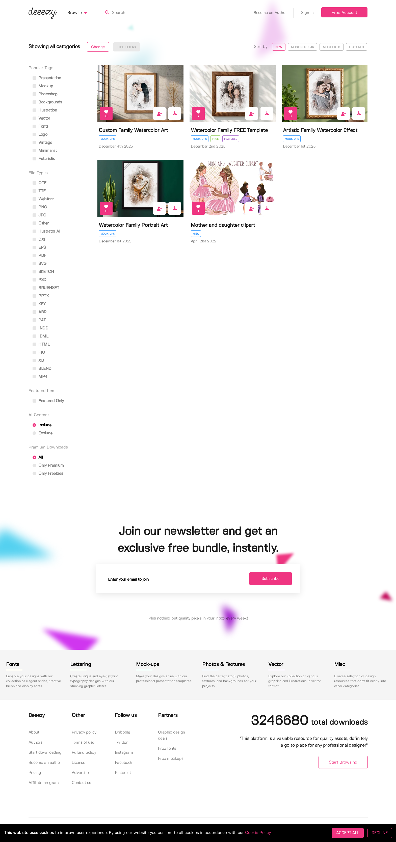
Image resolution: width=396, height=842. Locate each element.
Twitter (121, 742)
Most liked (331, 47)
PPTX (41, 296)
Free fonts (167, 748)
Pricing (35, 773)
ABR (39, 312)
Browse (81, 13)
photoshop (45, 94)
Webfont (43, 199)
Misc (196, 234)
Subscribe (271, 578)
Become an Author (274, 13)
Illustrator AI (46, 231)
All (38, 457)
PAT (39, 320)
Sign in (307, 13)
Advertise (80, 773)
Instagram (124, 752)
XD (38, 360)
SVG (39, 264)
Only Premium (48, 465)
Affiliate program (44, 783)
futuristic (44, 159)
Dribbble (122, 732)
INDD (40, 328)
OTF (39, 183)
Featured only (48, 401)
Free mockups (170, 759)
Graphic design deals (171, 735)
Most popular (302, 47)
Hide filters (126, 47)
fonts (40, 126)
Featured (356, 47)
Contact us (81, 783)
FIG (39, 352)
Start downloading (45, 752)
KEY (39, 304)
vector (41, 118)
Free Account (344, 13)
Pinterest (123, 773)
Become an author (45, 763)
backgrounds (47, 102)
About (34, 732)
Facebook (124, 763)
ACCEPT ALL (347, 832)
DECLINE (380, 832)
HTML (41, 344)
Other (41, 223)
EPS (39, 247)
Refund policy (84, 752)
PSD (39, 280)
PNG (40, 207)
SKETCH (43, 272)
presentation (47, 78)
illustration (45, 110)
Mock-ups (107, 139)
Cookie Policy (258, 833)
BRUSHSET (46, 288)
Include (42, 425)
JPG (39, 215)
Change (98, 47)
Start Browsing (343, 762)
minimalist (45, 151)
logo (40, 134)
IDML (40, 336)
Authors (35, 742)
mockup (43, 86)
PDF (39, 256)
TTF (39, 191)
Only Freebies (48, 473)
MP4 (40, 377)
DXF (39, 239)
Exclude (42, 433)
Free (215, 139)
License (78, 763)
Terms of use (83, 742)
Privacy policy (84, 732)
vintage (42, 143)
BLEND (42, 369)
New (278, 47)
